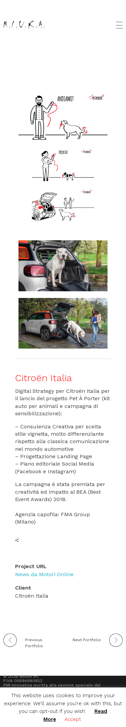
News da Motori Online (44, 574)
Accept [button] (73, 719)
